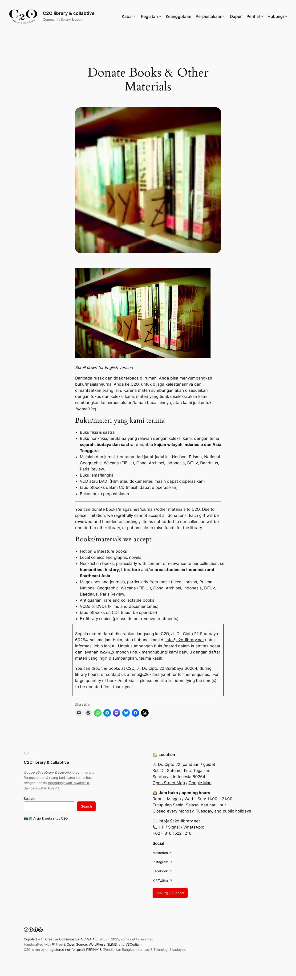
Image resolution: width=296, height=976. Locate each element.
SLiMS (112, 944)
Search (29, 798)
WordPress (97, 944)
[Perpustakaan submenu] (224, 16)
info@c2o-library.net (185, 639)
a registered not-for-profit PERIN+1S (74, 949)
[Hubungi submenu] (286, 16)
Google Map (200, 782)
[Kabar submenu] (135, 16)
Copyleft (30, 939)
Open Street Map (169, 782)
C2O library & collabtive (68, 13)
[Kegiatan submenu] (160, 16)
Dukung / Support (170, 893)
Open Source (77, 944)
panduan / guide (198, 764)
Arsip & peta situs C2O (50, 818)
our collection (205, 563)
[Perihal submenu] (262, 16)
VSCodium (134, 944)
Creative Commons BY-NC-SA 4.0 (71, 939)
